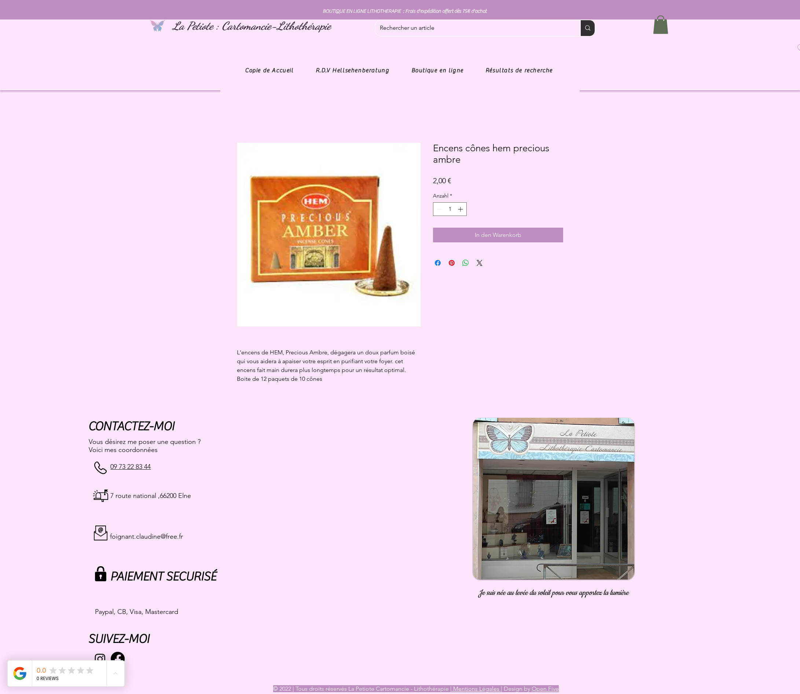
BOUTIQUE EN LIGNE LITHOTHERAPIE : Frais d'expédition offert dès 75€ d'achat (405, 11)
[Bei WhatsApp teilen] (465, 263)
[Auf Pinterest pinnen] (451, 263)
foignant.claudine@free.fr (146, 536)
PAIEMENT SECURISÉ (163, 577)
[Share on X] (479, 263)
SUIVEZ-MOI (118, 639)
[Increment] (461, 209)
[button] (660, 24)
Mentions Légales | (477, 688)
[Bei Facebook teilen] (437, 263)
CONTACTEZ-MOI (131, 426)
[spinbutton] (449, 209)
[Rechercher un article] (472, 28)
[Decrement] (438, 209)
